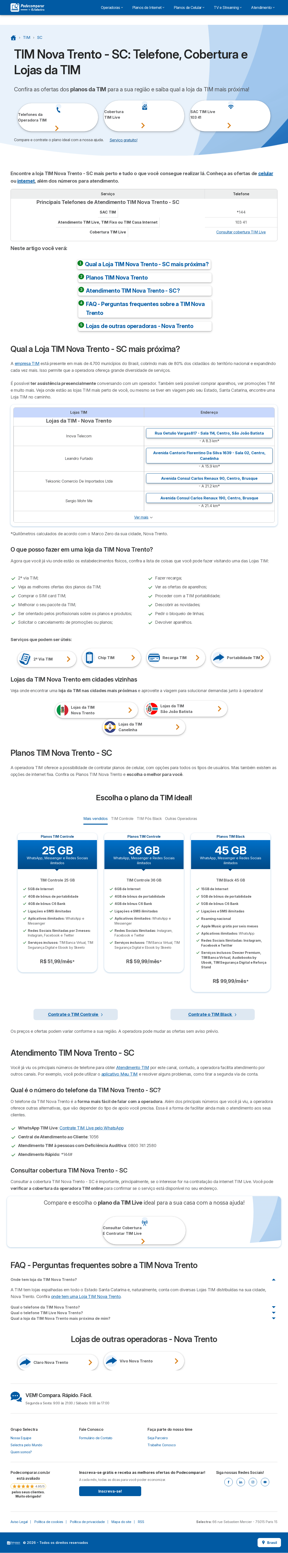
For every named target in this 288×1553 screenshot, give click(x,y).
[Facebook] (228, 1482)
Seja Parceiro (158, 1438)
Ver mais (141, 517)
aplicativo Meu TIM (119, 1074)
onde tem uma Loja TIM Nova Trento (86, 1296)
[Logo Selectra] (27, 7)
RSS (141, 1522)
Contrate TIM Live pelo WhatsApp (91, 1127)
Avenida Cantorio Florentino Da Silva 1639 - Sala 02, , (209, 455)
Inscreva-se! (110, 1491)
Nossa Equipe (21, 1438)
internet (26, 181)
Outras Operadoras (181, 818)
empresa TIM (27, 363)
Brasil (269, 1543)
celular (265, 173)
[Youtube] (265, 1482)
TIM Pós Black (149, 818)
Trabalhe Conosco (162, 1445)
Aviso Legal (19, 1522)
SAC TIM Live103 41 (196, 114)
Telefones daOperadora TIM (24, 117)
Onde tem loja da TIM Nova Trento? (44, 1279)
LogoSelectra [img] (13, 1543)
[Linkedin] (240, 1482)
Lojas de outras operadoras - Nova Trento (139, 326)
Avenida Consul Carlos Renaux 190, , (209, 498)
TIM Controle (122, 818)
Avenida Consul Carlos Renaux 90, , (209, 478)
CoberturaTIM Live (110, 114)
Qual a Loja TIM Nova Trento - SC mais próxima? (147, 264)
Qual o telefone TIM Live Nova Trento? (47, 1312)
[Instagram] (253, 1482)
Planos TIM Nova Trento (117, 277)
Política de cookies (48, 1522)
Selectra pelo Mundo (26, 1445)
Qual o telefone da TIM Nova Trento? (45, 1307)
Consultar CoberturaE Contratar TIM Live (109, 1230)
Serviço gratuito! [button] (123, 140)
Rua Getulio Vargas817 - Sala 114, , (209, 433)
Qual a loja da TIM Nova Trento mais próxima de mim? (60, 1318)
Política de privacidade (87, 1522)
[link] (28, 1484)
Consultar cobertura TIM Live (241, 232)
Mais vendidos (95, 818)
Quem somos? (21, 1452)
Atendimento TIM (132, 1067)
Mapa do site (121, 1522)
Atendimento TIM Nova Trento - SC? (133, 290)
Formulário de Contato (96, 1438)
